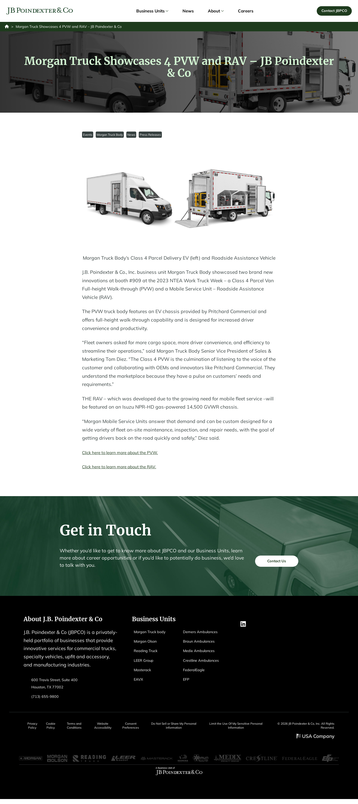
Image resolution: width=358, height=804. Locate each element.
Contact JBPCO (333, 11)
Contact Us (273, 564)
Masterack (144, 671)
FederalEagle (195, 671)
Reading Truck (147, 653)
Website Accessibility (111, 728)
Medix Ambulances (201, 653)
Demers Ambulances (203, 633)
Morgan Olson (147, 643)
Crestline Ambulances (203, 662)
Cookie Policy (53, 728)
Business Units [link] (152, 11)
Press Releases (151, 137)
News (132, 137)
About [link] (216, 11)
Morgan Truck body (152, 633)
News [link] (188, 11)
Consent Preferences (142, 728)
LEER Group (145, 662)
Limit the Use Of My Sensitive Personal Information (246, 728)
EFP (186, 681)
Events (87, 137)
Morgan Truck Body (110, 137)
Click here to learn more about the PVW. (126, 455)
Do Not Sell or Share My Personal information (186, 728)
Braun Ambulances (201, 643)
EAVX (139, 681)
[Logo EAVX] (40, 12)
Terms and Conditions (80, 728)
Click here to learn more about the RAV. (125, 469)
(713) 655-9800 (46, 698)
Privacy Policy (31, 728)
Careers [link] (245, 11)
